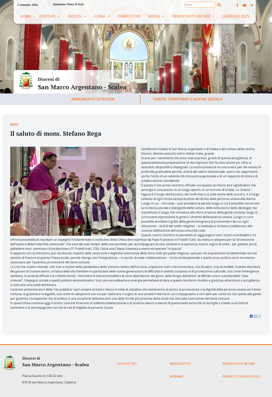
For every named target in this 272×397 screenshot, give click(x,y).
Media (156, 16)
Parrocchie (129, 16)
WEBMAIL (177, 376)
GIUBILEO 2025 (236, 16)
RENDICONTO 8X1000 (193, 16)
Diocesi (77, 16)
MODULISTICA (180, 364)
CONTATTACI (127, 364)
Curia (102, 16)
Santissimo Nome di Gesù (68, 4)
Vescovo (49, 16)
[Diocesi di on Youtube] (245, 5)
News (14, 125)
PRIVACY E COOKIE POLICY (242, 376)
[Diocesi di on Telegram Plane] (252, 5)
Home (25, 16)
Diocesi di (49, 79)
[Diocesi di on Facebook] (237, 5)
